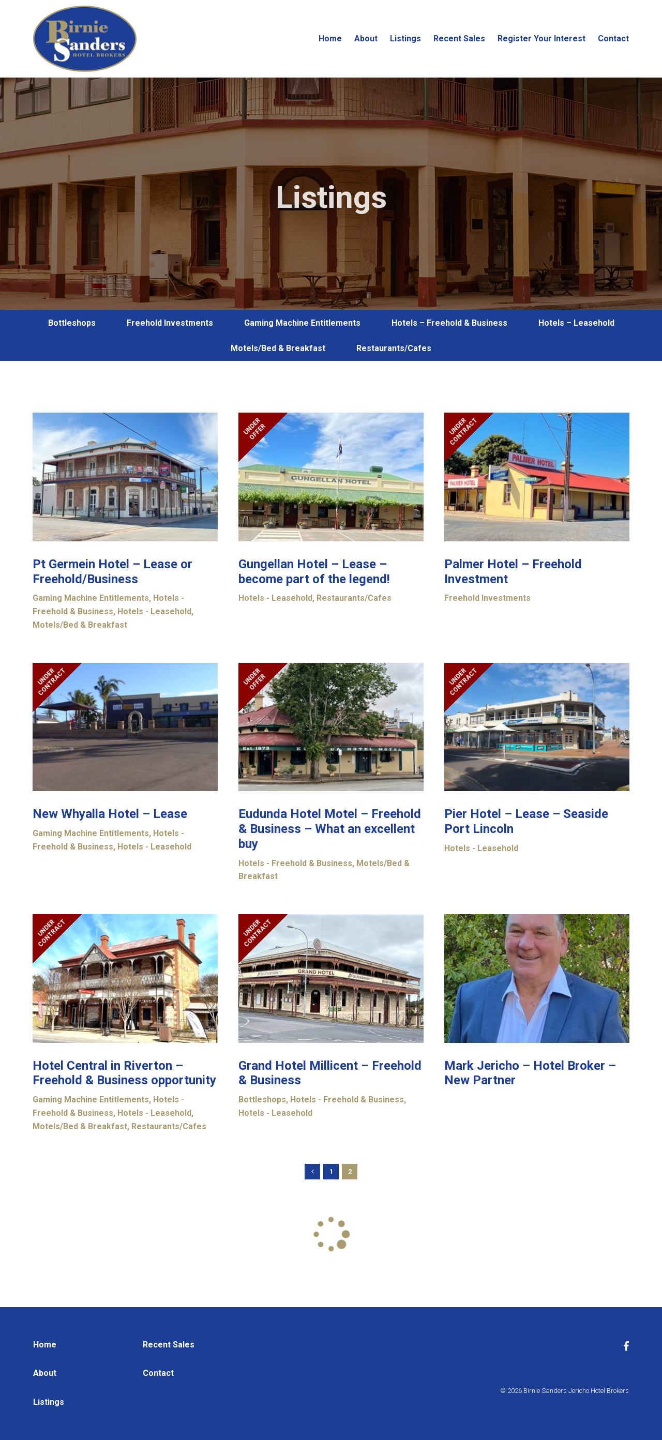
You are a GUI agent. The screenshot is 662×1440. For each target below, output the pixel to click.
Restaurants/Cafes (393, 348)
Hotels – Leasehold (576, 323)
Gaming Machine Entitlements (302, 323)
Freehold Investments (170, 323)
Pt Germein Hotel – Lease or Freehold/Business (112, 571)
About (366, 38)
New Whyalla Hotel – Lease (110, 814)
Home (330, 38)
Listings (405, 38)
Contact (613, 38)
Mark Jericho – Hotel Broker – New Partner (530, 1073)
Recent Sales (459, 38)
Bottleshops (72, 323)
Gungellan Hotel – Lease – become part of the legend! (314, 571)
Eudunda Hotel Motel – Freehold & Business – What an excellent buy (329, 829)
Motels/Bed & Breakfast (278, 348)
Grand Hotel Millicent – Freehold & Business (330, 1073)
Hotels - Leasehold (154, 611)
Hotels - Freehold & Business (295, 863)
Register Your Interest (541, 38)
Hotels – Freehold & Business (449, 323)
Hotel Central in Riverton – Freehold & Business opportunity (124, 1073)
